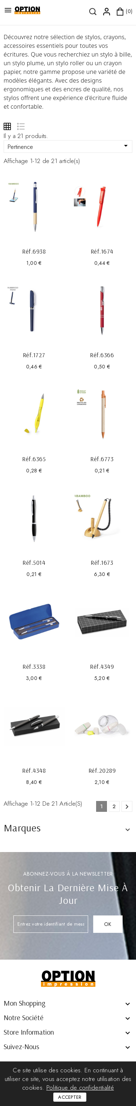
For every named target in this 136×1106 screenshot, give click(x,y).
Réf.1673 (102, 562)
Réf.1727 (34, 355)
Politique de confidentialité (80, 1087)
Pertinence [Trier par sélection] (69, 146)
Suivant (127, 806)
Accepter (69, 1097)
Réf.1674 (102, 251)
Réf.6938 (34, 251)
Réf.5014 (33, 562)
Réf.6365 (34, 459)
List (20, 126)
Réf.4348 (34, 770)
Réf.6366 (102, 355)
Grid (7, 126)
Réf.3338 (33, 666)
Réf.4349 (102, 666)
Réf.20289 (102, 770)
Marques (22, 827)
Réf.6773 (102, 459)
